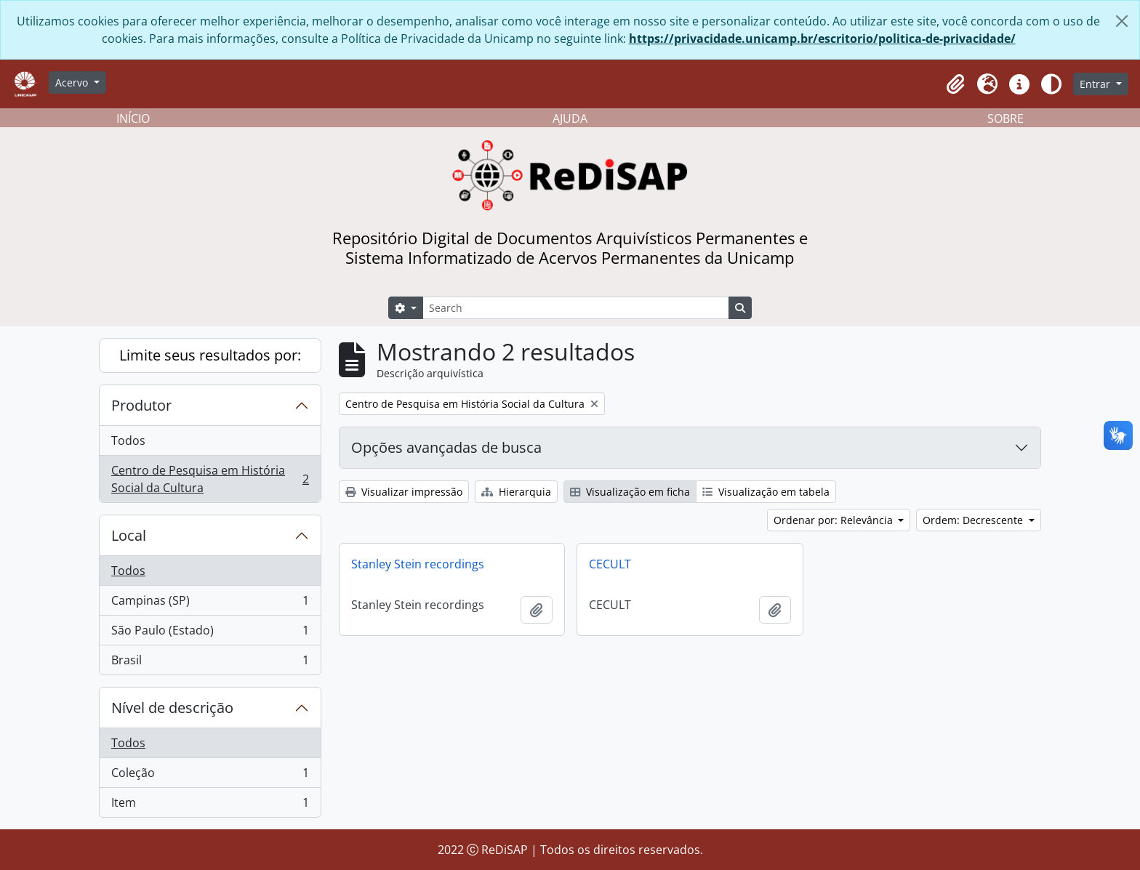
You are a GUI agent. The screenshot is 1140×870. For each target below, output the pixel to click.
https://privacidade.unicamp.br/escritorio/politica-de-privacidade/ (822, 39)
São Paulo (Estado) (210, 633)
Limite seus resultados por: (210, 355)
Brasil (210, 662)
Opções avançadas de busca (446, 447)
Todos (128, 440)
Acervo (73, 82)
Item (210, 805)
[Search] (575, 308)
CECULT (610, 564)
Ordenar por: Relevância (835, 520)
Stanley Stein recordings (417, 564)
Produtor (141, 405)
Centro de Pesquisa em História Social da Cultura (210, 479)
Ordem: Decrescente (974, 520)
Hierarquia (516, 492)
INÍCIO (133, 118)
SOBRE (1005, 118)
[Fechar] (1121, 21)
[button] (955, 84)
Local (128, 535)
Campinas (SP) (210, 604)
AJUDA (570, 118)
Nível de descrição (172, 707)
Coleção (210, 776)
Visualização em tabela (766, 492)
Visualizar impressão (403, 492)
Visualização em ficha (630, 492)
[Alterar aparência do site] (1051, 84)
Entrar (1096, 84)
